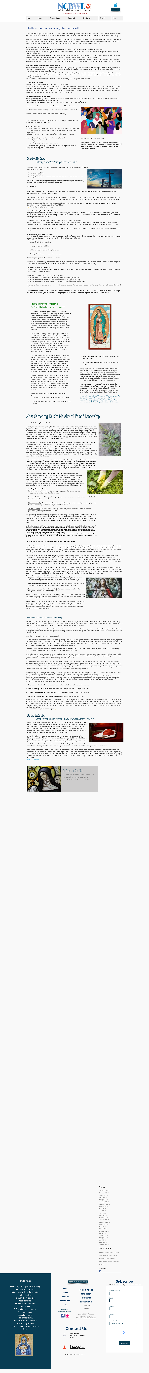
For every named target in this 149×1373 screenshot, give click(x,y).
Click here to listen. (35, 707)
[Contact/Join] (65, 1300)
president (110, 1261)
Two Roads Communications (90, 1317)
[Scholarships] (86, 1294)
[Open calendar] (137, 1323)
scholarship (116, 1261)
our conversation (54, 67)
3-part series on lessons (64, 518)
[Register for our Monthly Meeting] (78, 1281)
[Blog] (65, 1304)
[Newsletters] (86, 1298)
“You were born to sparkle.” (97, 623)
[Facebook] (63, 1315)
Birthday (113, 1321)
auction (115, 1255)
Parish (112, 1314)
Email (111, 1298)
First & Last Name (114, 1291)
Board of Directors (109, 1253)
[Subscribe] (124, 1343)
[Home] (65, 1289)
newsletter (112, 1258)
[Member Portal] (86, 1302)
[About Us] (65, 1296)
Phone (112, 1306)
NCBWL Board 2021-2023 (105, 1255)
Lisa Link (117, 1253)
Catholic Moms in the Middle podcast (51, 534)
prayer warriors (103, 1261)
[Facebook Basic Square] (100, 1271)
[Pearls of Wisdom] (86, 1290)
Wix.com (90, 1316)
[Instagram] (67, 1315)
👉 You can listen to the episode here (40, 207)
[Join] (115, 9)
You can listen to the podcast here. (92, 138)
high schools (102, 1258)
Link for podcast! (33, 759)
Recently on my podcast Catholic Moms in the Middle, (44, 39)
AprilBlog (101, 1253)
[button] (115, 5)
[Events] (65, 1293)
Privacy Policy (86, 1305)
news (107, 1258)
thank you (101, 1264)
